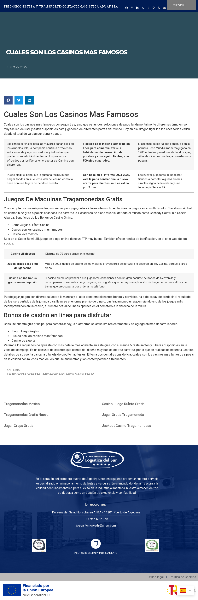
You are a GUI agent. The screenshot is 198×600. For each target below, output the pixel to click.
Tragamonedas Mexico (22, 404)
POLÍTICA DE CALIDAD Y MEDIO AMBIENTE (95, 553)
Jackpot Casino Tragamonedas (126, 426)
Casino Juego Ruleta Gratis (123, 404)
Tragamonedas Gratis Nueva (26, 415)
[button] (8, 100)
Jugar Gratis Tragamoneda (123, 415)
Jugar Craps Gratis (18, 426)
